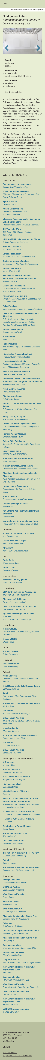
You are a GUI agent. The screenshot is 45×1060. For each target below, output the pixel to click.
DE (4, 1047)
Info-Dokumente (10, 1053)
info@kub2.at (8, 1041)
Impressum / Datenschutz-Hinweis (17, 1056)
